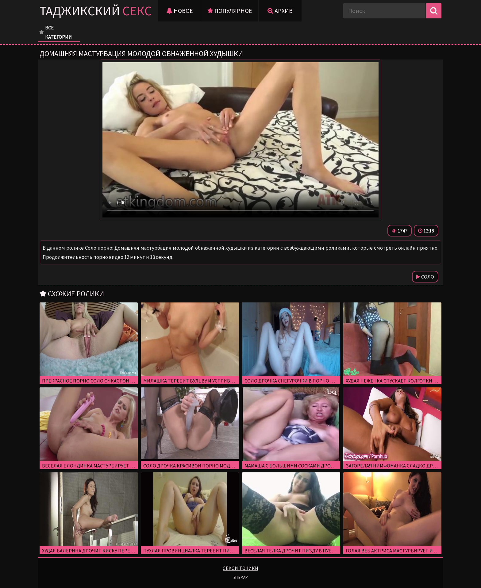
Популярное (229, 10)
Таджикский (96, 11)
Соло (425, 277)
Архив (280, 10)
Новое (179, 10)
